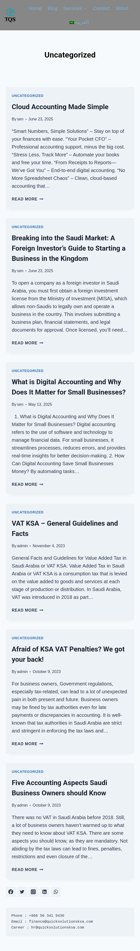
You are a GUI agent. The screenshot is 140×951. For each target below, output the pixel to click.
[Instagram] (33, 892)
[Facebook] (11, 892)
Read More (27, 199)
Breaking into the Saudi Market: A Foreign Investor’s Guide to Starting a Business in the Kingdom (69, 248)
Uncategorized (28, 96)
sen (20, 119)
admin (22, 546)
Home (35, 8)
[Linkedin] (44, 892)
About (122, 8)
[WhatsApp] (56, 892)
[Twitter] (22, 892)
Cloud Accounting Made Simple (60, 107)
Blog (53, 8)
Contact (101, 8)
